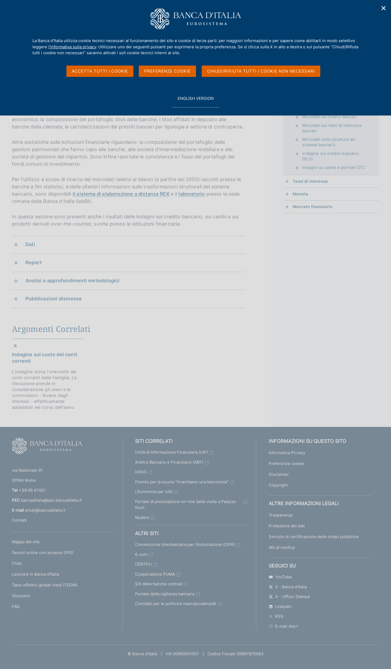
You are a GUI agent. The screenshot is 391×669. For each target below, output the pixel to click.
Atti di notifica (282, 547)
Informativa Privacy (287, 452)
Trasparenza (280, 515)
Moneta (300, 193)
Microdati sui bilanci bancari (329, 116)
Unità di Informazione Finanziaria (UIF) (171, 452)
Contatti (19, 520)
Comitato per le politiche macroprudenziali (175, 603)
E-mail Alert (283, 626)
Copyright (278, 485)
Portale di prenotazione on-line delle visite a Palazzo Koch (185, 504)
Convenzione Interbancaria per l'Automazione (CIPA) (185, 544)
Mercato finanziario (312, 206)
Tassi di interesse (310, 181)
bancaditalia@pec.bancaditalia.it (51, 500)
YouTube (280, 576)
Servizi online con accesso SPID (42, 552)
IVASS (141, 471)
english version (195, 101)
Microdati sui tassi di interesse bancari (332, 128)
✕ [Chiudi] (383, 8)
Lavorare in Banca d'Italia (35, 574)
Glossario (21, 595)
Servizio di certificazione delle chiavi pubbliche (314, 536)
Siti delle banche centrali (158, 583)
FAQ (15, 606)
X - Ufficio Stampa (289, 596)
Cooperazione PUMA (155, 574)
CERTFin (143, 564)
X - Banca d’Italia (288, 586)
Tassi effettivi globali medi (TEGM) (44, 585)
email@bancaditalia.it (45, 510)
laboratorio (191, 194)
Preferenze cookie (286, 463)
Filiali (17, 563)
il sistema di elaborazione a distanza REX (121, 194)
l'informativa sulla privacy (72, 46)
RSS (276, 616)
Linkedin (280, 606)
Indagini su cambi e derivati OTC (333, 167)
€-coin (141, 554)
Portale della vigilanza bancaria (164, 593)
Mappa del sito (26, 541)
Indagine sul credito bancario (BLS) (330, 156)
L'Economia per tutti (154, 491)
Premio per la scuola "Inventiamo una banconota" (182, 481)
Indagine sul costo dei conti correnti (44, 358)
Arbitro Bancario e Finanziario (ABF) (169, 462)
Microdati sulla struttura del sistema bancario (329, 142)
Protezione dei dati (287, 525)
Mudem (142, 517)
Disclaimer (279, 474)
